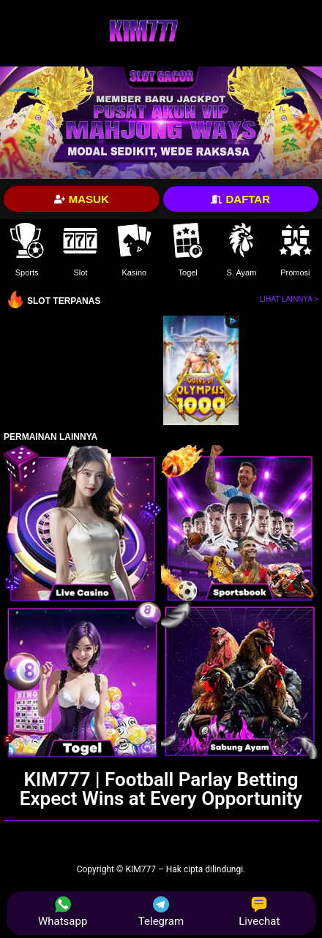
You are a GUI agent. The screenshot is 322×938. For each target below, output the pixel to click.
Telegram (161, 912)
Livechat (259, 912)
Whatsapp (62, 912)
